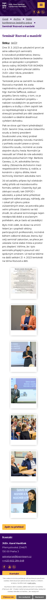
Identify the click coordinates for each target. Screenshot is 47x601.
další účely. (32, 583)
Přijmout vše (8, 597)
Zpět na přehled (14, 527)
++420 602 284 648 (13, 560)
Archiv (17, 19)
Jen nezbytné (24, 597)
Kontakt (14, 573)
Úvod (5, 19)
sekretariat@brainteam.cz (16, 556)
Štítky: (6, 43)
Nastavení (39, 597)
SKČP (14, 43)
